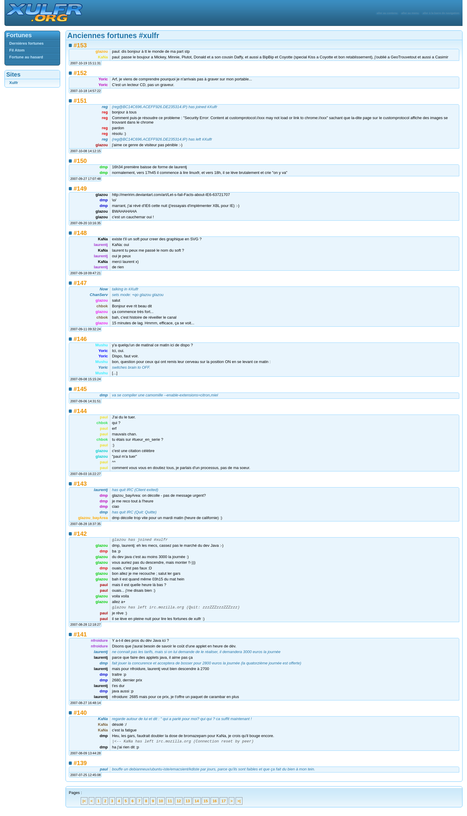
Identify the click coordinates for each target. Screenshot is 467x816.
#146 (80, 339)
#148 (80, 233)
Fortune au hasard (26, 57)
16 (214, 803)
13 (188, 803)
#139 (80, 765)
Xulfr (13, 82)
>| (239, 803)
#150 (80, 161)
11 (170, 803)
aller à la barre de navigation (441, 13)
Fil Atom (17, 50)
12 (179, 803)
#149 (80, 188)
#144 (80, 411)
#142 (80, 533)
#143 (80, 483)
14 (196, 803)
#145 (80, 389)
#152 (80, 73)
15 (205, 803)
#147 (80, 283)
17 (223, 803)
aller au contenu (387, 13)
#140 (80, 714)
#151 (80, 100)
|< (84, 803)
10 (161, 803)
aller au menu (410, 13)
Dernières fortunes (26, 43)
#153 (80, 45)
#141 (80, 636)
